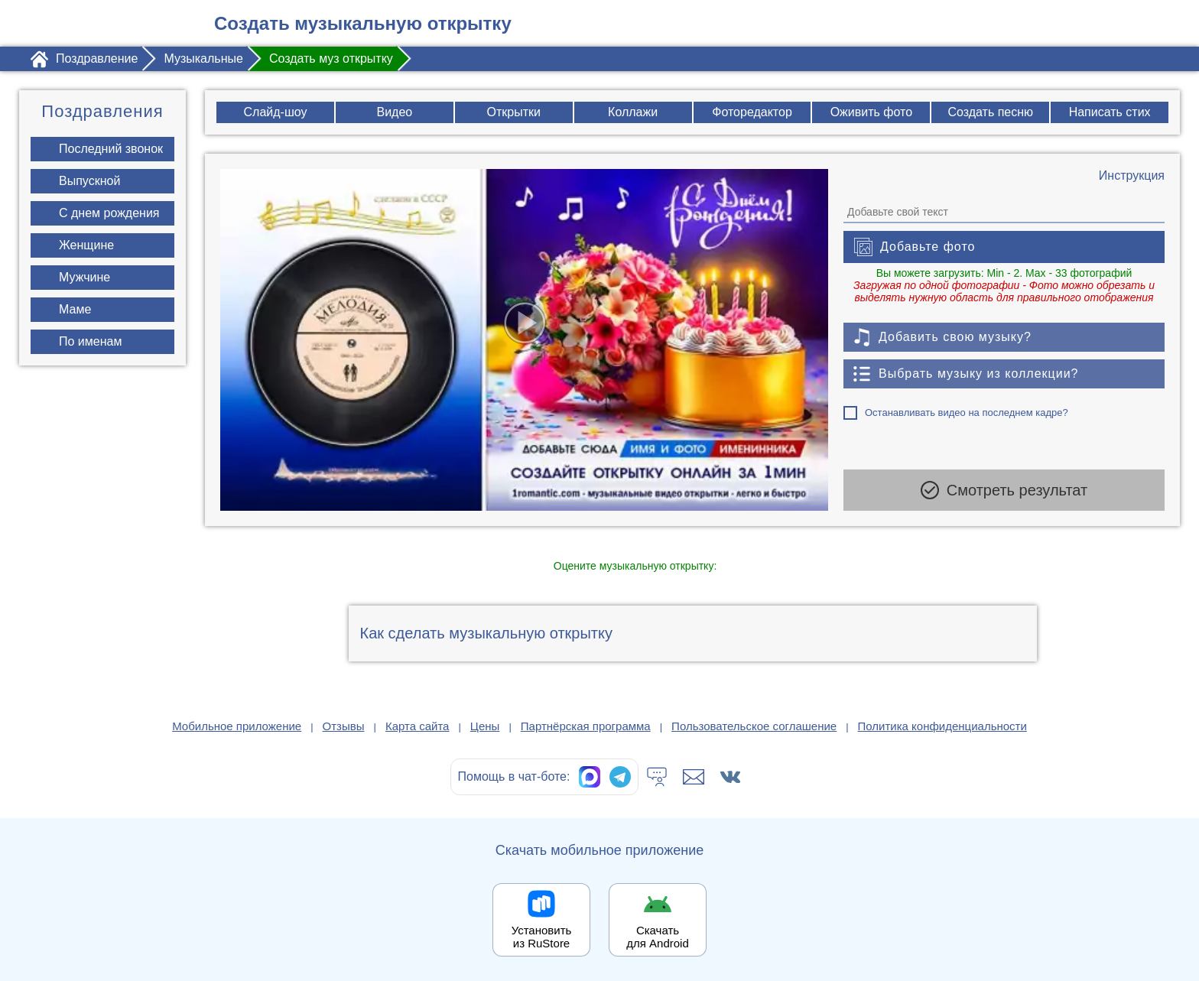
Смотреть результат (1004, 490)
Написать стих (1110, 112)
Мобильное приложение (236, 726)
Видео (395, 112)
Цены (485, 726)
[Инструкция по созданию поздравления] (1132, 176)
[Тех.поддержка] (657, 777)
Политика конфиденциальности (942, 726)
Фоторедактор (752, 112)
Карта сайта (417, 726)
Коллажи (633, 112)
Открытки (514, 112)
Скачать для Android (657, 937)
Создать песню (990, 112)
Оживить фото (871, 112)
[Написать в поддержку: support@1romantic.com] (693, 777)
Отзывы (344, 726)
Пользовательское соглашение (754, 726)
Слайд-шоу (275, 112)
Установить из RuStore (542, 937)
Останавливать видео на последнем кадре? (966, 412)
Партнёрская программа (586, 726)
